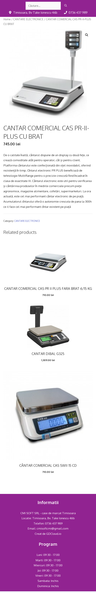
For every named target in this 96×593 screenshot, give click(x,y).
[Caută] (65, 6)
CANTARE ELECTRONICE (28, 19)
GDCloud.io (53, 533)
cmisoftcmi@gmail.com (52, 528)
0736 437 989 (54, 523)
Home (7, 19)
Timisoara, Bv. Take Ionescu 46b (53, 518)
